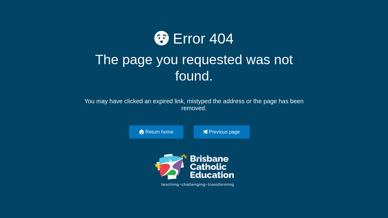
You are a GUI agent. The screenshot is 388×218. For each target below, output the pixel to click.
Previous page (222, 131)
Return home (156, 131)
